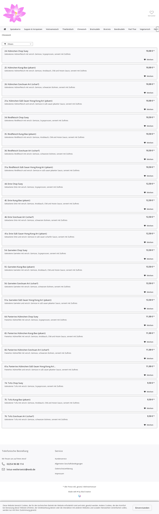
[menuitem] (151, 13)
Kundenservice (61, 459)
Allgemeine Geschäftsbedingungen (69, 463)
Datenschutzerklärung (64, 468)
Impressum (59, 473)
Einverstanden (142, 507)
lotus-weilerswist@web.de (21, 469)
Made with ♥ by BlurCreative (79, 491)
